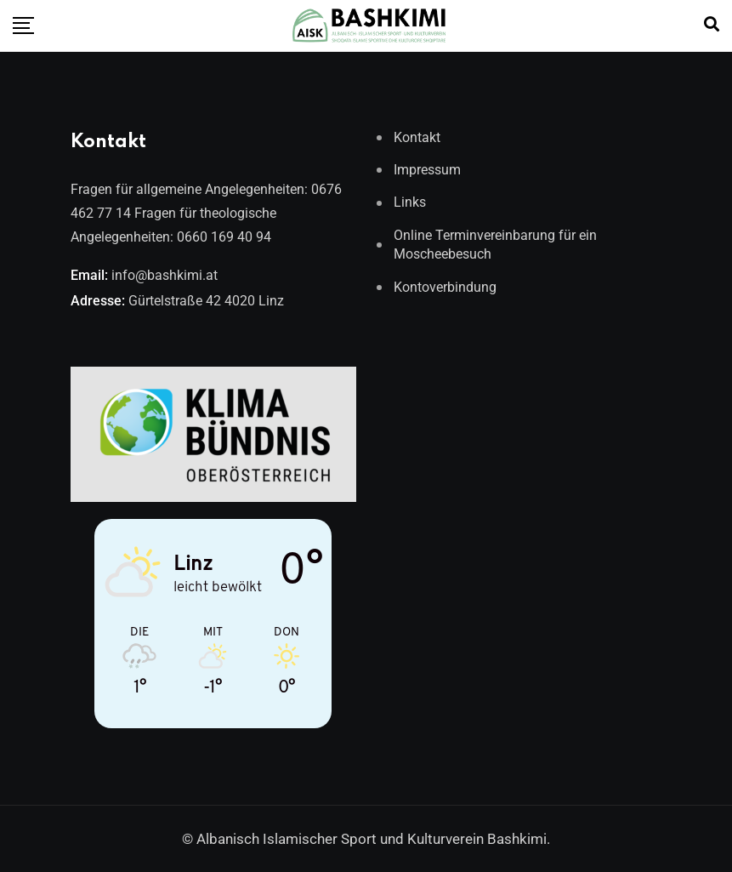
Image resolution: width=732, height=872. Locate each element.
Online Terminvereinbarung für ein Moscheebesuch (495, 244)
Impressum (427, 170)
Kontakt (417, 137)
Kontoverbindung (445, 287)
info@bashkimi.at (164, 275)
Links (410, 202)
